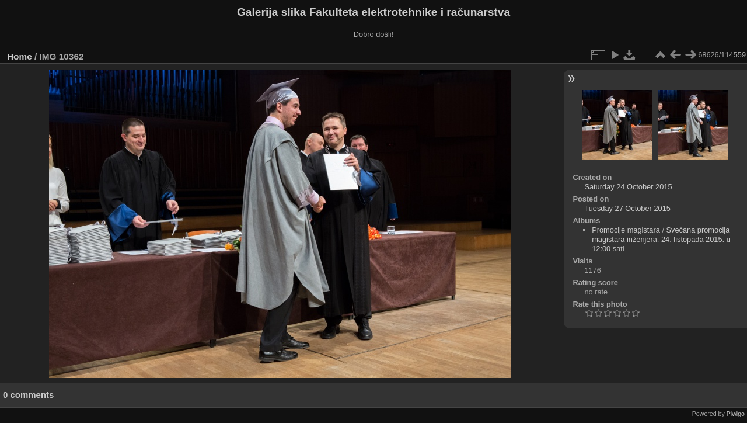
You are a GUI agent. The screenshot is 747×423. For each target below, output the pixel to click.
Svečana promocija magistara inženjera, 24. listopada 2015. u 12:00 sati (661, 239)
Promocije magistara (626, 230)
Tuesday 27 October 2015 (627, 208)
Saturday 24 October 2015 (628, 186)
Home (19, 56)
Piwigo (736, 413)
